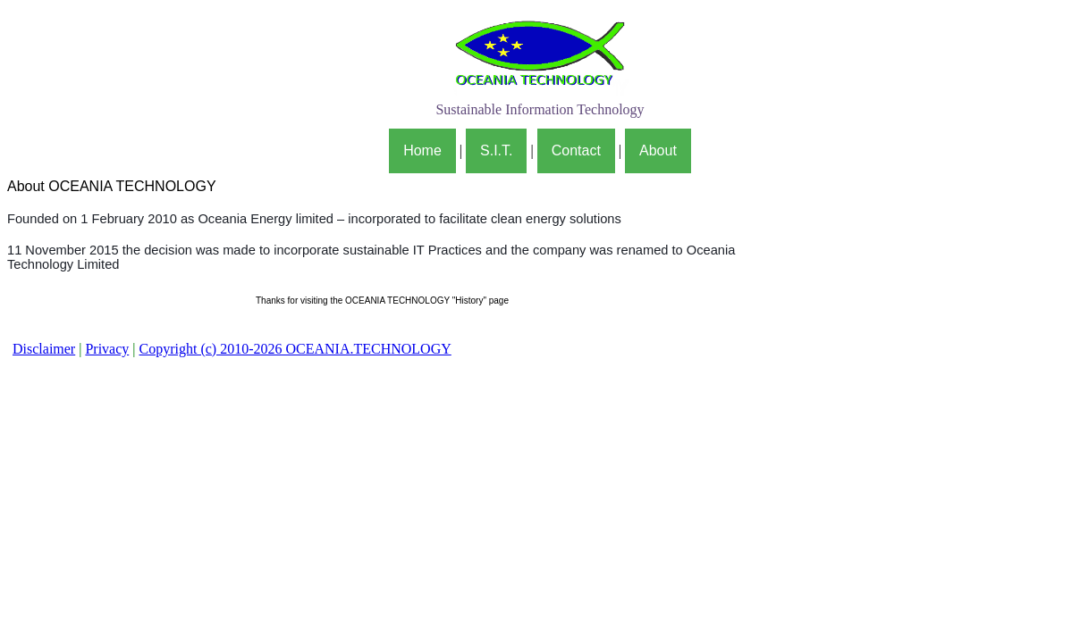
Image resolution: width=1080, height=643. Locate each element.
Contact (576, 150)
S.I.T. (496, 150)
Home (422, 150)
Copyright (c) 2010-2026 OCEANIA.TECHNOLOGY (295, 348)
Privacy (107, 348)
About (658, 150)
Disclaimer (44, 348)
